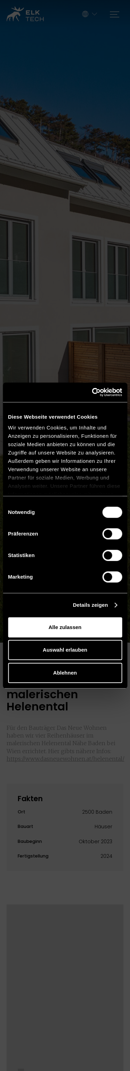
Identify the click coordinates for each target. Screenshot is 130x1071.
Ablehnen (65, 673)
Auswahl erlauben (65, 650)
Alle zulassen (65, 627)
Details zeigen (90, 605)
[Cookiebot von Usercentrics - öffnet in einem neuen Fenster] (92, 392)
